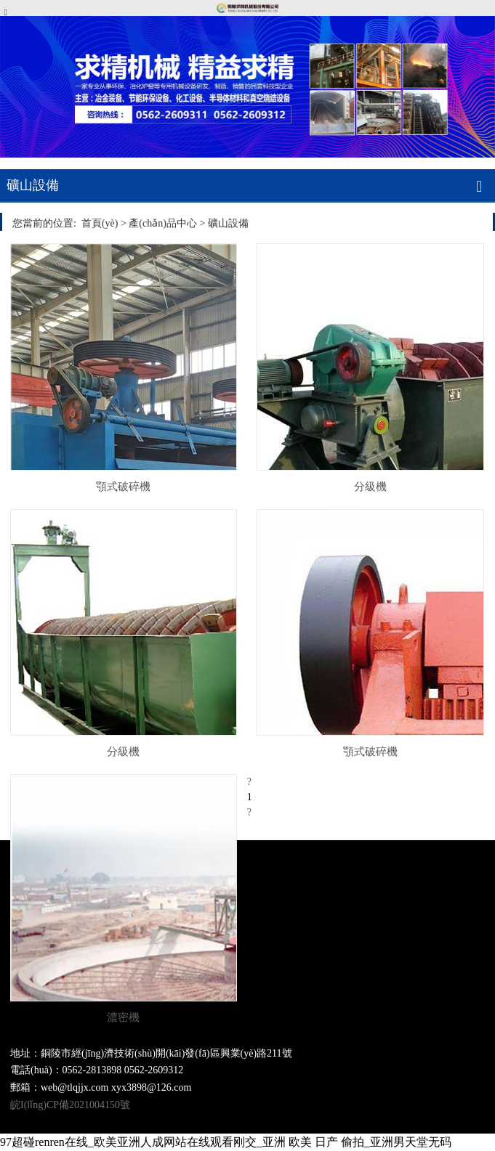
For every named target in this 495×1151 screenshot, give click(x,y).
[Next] (249, 812)
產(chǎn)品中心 (163, 223)
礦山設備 (228, 223)
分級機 (370, 486)
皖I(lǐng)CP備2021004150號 (70, 1104)
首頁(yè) (99, 223)
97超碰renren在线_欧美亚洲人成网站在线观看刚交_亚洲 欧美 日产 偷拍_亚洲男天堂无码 (225, 1142)
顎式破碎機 (123, 486)
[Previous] (249, 781)
